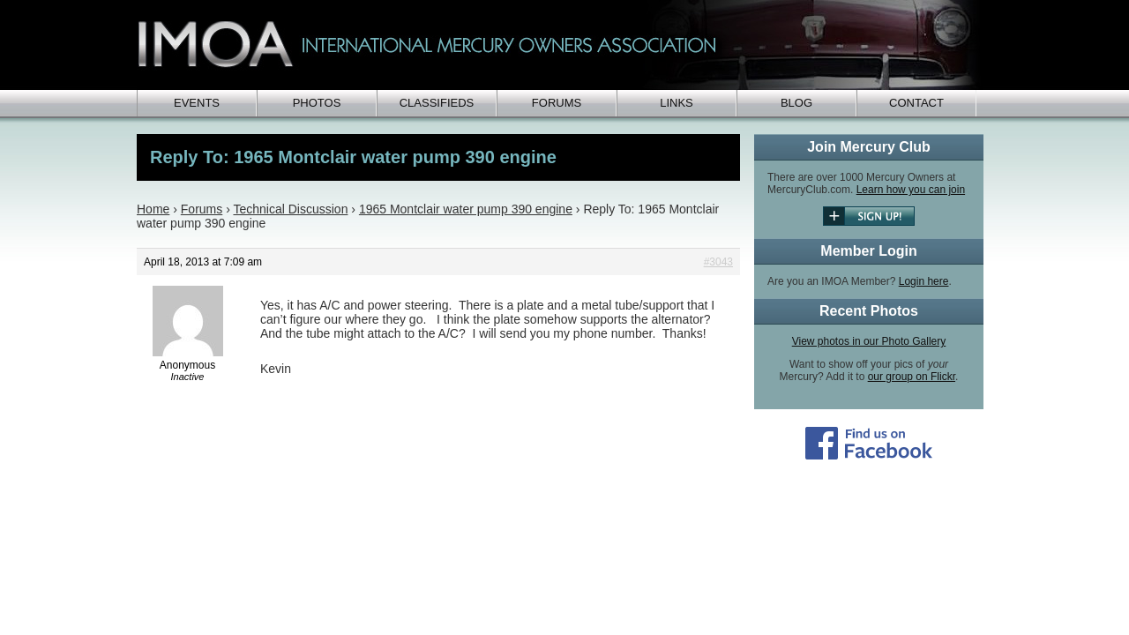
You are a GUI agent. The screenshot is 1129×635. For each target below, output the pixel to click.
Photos (317, 102)
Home (153, 209)
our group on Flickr (911, 376)
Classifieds (437, 102)
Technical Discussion (290, 209)
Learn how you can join (910, 189)
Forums (556, 102)
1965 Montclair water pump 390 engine (465, 209)
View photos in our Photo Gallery (869, 341)
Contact (916, 102)
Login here (924, 281)
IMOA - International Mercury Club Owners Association (560, 45)
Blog (796, 102)
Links (676, 102)
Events (197, 102)
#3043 (718, 262)
